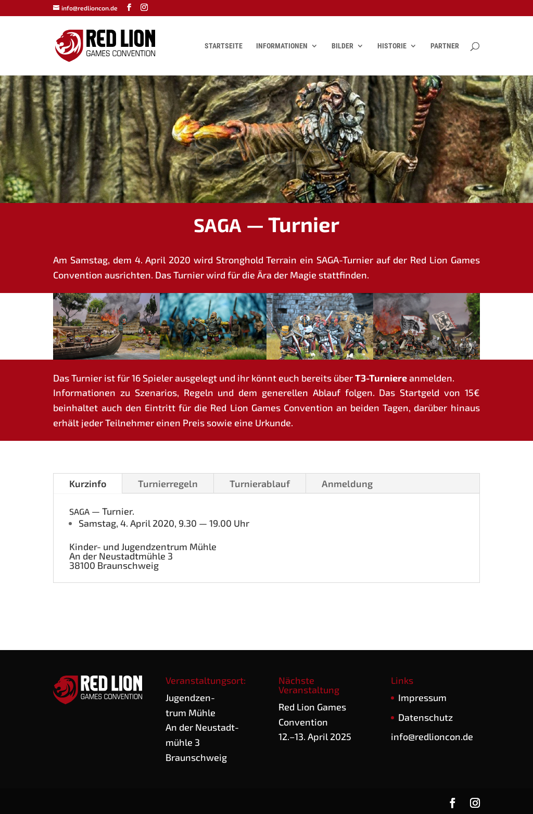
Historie (392, 46)
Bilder (342, 46)
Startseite (224, 46)
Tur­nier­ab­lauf (260, 483)
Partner (444, 46)
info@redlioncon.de (432, 736)
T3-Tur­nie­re (381, 378)
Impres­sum (422, 697)
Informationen (282, 46)
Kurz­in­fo (87, 483)
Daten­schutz (425, 717)
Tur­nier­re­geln (168, 483)
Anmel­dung (347, 483)
